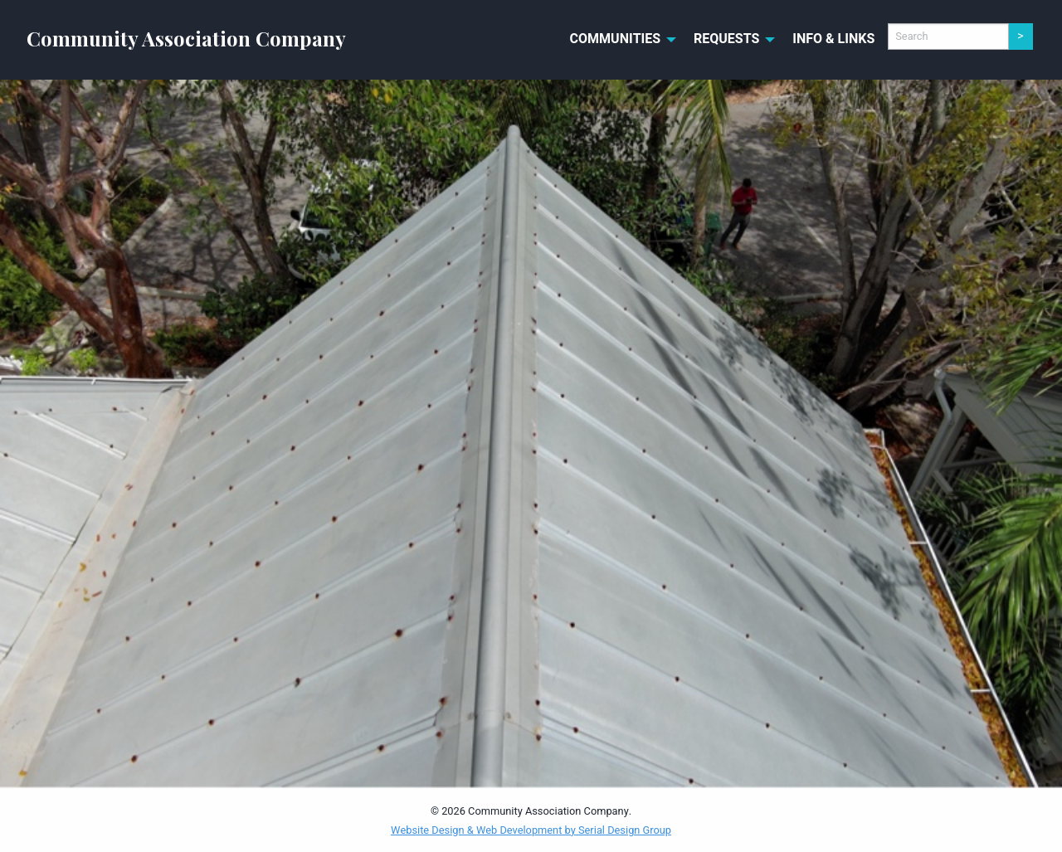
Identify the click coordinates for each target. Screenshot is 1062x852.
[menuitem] (619, 40)
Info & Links (833, 39)
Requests (726, 39)
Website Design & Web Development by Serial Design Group (531, 830)
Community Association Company (186, 38)
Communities (615, 39)
